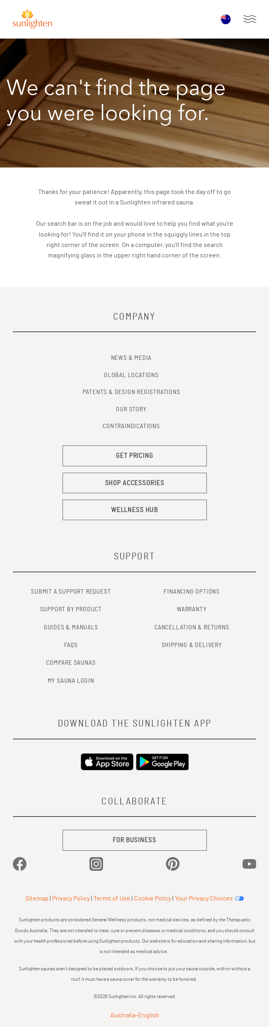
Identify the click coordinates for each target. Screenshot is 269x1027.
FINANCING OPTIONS (192, 591)
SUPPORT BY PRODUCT (71, 609)
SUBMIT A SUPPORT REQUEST (71, 591)
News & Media (131, 358)
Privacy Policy (71, 898)
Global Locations (131, 375)
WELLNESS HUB (134, 509)
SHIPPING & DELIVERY (192, 645)
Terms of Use (111, 898)
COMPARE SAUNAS (70, 662)
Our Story (131, 409)
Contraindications (131, 426)
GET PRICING (134, 455)
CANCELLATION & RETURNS (191, 627)
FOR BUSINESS (134, 840)
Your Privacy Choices (204, 898)
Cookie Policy (152, 898)
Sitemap (37, 898)
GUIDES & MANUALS (71, 627)
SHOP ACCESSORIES (134, 483)
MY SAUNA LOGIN (71, 681)
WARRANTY (191, 609)
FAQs (71, 645)
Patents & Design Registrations (131, 392)
